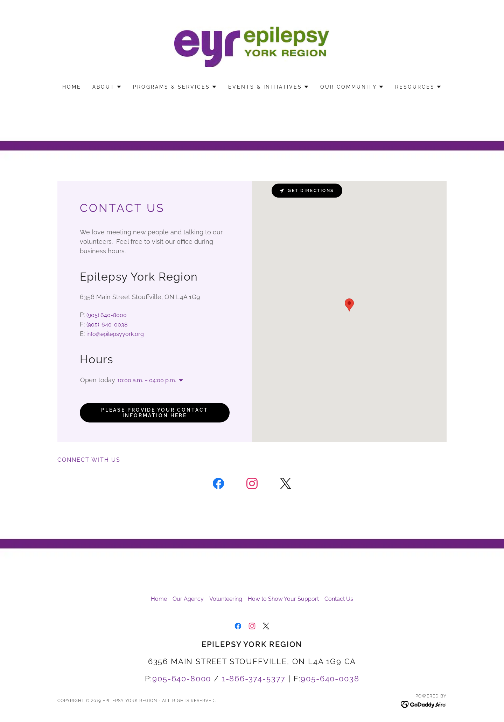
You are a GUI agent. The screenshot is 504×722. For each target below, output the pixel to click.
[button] (107, 87)
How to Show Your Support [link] (283, 599)
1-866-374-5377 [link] (254, 678)
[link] (252, 46)
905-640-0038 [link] (330, 678)
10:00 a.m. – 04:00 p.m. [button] (146, 380)
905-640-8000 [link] (181, 678)
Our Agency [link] (188, 599)
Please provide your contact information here (155, 412)
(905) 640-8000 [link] (106, 315)
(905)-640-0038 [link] (106, 324)
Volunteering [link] (225, 599)
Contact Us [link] (338, 599)
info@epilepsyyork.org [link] (115, 334)
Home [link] (71, 87)
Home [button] (159, 599)
